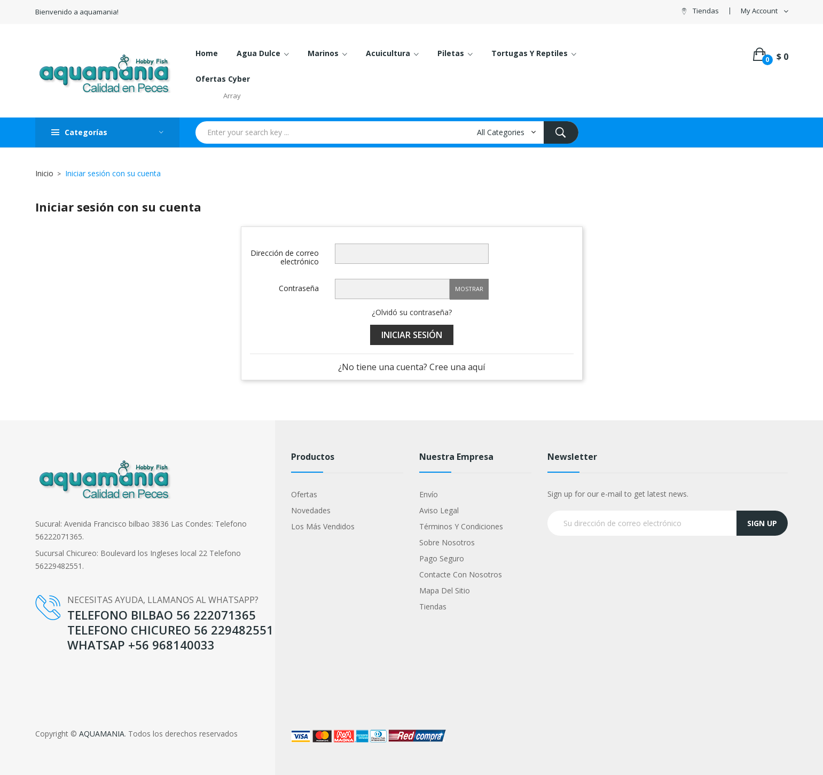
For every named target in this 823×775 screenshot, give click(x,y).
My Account (759, 10)
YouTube (50, 667)
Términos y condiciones (461, 526)
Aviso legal (439, 510)
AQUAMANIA (101, 734)
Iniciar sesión (411, 335)
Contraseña (299, 288)
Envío (428, 494)
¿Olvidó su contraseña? (412, 312)
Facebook (52, 656)
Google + (51, 679)
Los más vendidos (323, 526)
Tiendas (706, 10)
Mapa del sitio (444, 590)
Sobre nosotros (447, 542)
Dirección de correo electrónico (284, 257)
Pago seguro (441, 558)
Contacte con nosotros (460, 574)
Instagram (52, 690)
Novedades (311, 510)
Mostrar (469, 289)
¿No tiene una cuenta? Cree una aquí (411, 367)
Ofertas (304, 494)
